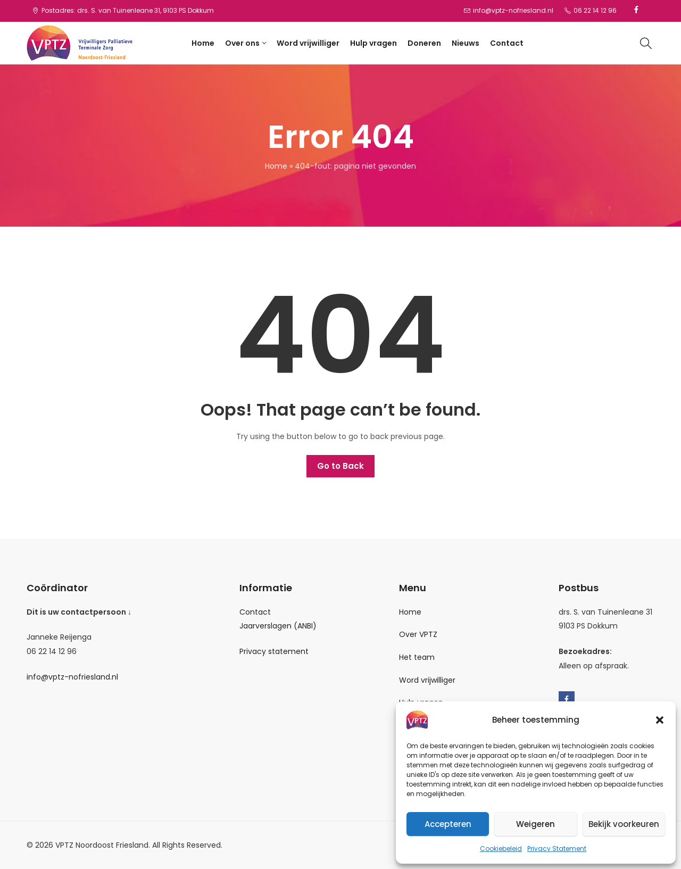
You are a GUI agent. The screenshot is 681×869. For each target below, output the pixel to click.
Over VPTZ (418, 634)
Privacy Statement (556, 848)
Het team (417, 657)
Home (276, 166)
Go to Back (340, 465)
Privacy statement (274, 651)
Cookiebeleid (501, 848)
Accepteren (448, 824)
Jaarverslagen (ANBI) (278, 625)
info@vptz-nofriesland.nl (72, 677)
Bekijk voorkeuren (623, 824)
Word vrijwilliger (427, 680)
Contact (255, 612)
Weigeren (535, 824)
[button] (659, 720)
